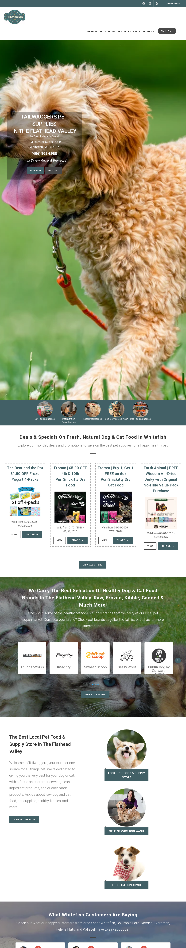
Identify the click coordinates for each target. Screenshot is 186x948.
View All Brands (95, 694)
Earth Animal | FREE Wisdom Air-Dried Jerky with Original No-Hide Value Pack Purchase (160, 479)
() (49, 160)
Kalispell (89, 929)
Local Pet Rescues (94, 419)
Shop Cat (54, 170)
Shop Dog (33, 170)
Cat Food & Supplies (46, 419)
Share (32, 534)
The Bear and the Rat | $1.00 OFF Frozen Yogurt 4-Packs (25, 474)
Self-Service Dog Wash (117, 419)
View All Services (24, 819)
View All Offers (92, 565)
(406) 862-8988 (44, 154)
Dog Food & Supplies (142, 419)
